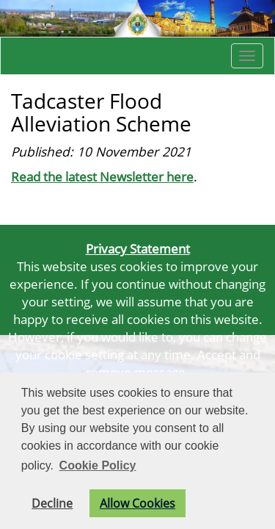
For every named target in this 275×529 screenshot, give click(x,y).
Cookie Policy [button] (97, 465)
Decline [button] (52, 503)
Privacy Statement (138, 248)
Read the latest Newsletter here (102, 176)
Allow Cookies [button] (137, 503)
